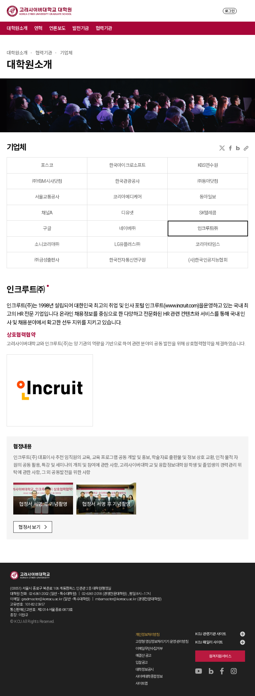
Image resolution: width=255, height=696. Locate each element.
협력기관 (104, 28)
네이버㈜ (127, 228)
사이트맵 (141, 683)
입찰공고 (141, 662)
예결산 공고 (143, 655)
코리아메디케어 (127, 196)
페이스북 (230, 148)
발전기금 (80, 28)
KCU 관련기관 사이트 (210, 634)
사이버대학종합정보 (148, 676)
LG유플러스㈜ (127, 244)
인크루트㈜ (208, 228)
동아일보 (208, 196)
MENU (245, 11)
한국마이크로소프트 (127, 165)
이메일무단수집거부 (148, 648)
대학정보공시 (144, 669)
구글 (47, 228)
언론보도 (57, 28)
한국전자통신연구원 (127, 260)
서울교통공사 (47, 196)
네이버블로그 (238, 148)
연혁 (38, 28)
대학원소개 (17, 28)
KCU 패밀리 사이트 (209, 642)
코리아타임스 (208, 244)
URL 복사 (246, 148)
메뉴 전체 (248, 28)
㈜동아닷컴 (208, 181)
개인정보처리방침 (147, 635)
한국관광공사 (127, 181)
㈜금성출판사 (47, 260)
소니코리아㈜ (47, 244)
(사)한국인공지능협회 (207, 260)
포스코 (47, 165)
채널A (47, 212)
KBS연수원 (208, 165)
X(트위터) (222, 148)
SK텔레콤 (207, 212)
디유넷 (127, 212)
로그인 (230, 11)
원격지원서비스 (220, 656)
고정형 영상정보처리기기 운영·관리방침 (161, 641)
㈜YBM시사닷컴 (47, 181)
